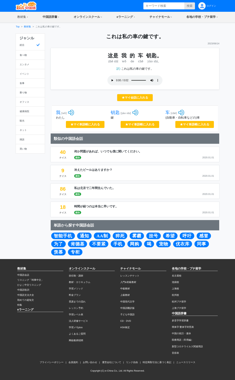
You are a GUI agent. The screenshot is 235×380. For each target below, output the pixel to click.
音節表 (175, 353)
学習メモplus (76, 327)
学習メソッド (76, 288)
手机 (117, 244)
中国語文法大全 (25, 295)
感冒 (203, 235)
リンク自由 (132, 362)
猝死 (120, 235)
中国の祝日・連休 (181, 333)
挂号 (153, 235)
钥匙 (115, 112)
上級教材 (125, 295)
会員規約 (73, 362)
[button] (22, 17)
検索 (190, 5)
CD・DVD (125, 321)
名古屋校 (176, 275)
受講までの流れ (77, 301)
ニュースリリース (185, 362)
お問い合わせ (90, 362)
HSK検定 (125, 327)
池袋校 (175, 282)
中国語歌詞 (23, 289)
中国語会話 (23, 275)
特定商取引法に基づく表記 (157, 362)
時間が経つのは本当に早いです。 (96, 206)
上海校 (175, 288)
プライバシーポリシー (52, 362)
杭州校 (175, 295)
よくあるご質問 (77, 333)
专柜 (75, 252)
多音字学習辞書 (180, 320)
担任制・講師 (76, 275)
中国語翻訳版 (127, 308)
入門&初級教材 (128, 282)
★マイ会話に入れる (135, 97)
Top (18, 26)
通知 (84, 235)
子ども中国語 (127, 314)
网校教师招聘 (76, 340)
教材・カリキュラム (79, 282)
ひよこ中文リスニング (29, 284)
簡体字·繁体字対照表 (183, 327)
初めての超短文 (25, 300)
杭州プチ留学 (179, 301)
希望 (170, 235)
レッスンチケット (129, 275)
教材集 (27, 26)
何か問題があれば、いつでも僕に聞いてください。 (108, 151)
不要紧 (99, 244)
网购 (134, 244)
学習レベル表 (76, 314)
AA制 (102, 235)
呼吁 (187, 235)
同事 (201, 244)
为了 (58, 244)
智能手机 (63, 235)
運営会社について (111, 362)
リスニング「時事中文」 (30, 280)
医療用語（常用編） (182, 339)
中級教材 (125, 288)
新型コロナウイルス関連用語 (187, 346)
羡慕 (58, 252)
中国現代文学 (127, 301)
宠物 (163, 244)
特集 (19, 305)
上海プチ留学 (179, 308)
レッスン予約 (76, 308)
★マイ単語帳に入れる (85, 124)
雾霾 (136, 235)
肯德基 (77, 244)
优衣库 (182, 244)
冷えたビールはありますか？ (93, 169)
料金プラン (75, 295)
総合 (77, 157)
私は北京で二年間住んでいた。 (94, 188)
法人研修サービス (78, 321)
